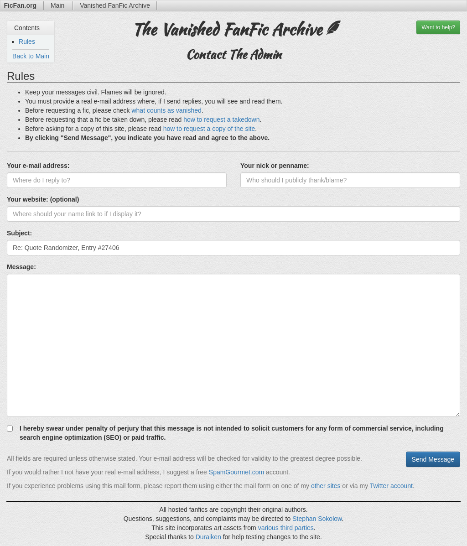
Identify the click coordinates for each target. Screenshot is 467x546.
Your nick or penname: (274, 165)
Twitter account (391, 485)
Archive (115, 5)
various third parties (286, 527)
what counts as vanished (166, 110)
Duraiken (208, 537)
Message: (21, 266)
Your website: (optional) (43, 199)
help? (438, 27)
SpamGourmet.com (236, 472)
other (318, 485)
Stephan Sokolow (317, 518)
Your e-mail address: (38, 165)
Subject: (19, 233)
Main (58, 5)
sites (334, 485)
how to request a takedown (221, 119)
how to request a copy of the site (209, 128)
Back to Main (30, 56)
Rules (27, 41)
